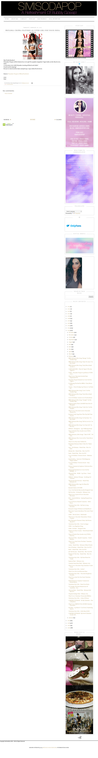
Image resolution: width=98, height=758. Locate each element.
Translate (76, 213)
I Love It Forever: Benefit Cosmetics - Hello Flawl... (80, 502)
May (70, 349)
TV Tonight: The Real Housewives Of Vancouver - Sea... (78, 587)
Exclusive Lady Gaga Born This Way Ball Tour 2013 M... (80, 415)
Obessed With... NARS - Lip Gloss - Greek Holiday (80, 474)
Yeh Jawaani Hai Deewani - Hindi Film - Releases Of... (79, 481)
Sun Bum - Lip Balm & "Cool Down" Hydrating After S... (81, 608)
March (70, 354)
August (71, 342)
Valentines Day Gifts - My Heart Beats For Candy (79, 558)
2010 (68, 625)
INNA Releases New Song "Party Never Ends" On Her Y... (80, 366)
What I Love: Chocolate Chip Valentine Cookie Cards (81, 566)
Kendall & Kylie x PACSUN (75, 488)
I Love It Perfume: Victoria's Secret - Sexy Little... (79, 463)
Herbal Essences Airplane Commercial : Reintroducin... (79, 581)
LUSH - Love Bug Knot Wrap (76, 526)
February (71, 356)
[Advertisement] (32, 106)
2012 (68, 621)
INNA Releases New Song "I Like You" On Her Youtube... (80, 407)
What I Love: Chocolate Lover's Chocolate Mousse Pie (79, 411)
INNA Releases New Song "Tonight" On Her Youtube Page (80, 400)
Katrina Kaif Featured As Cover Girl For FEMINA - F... (79, 470)
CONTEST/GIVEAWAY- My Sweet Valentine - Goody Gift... (80, 614)
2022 (68, 309)
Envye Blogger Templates (50, 747)
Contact (23, 19)
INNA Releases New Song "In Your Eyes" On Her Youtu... (80, 418)
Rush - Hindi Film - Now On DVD (77, 453)
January (71, 618)
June (70, 347)
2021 (68, 311)
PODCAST (32, 19)
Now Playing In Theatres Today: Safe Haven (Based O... (80, 521)
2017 (68, 321)
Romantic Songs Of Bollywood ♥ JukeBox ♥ (80, 509)
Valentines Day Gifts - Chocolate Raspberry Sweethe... (80, 574)
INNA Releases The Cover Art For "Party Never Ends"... (81, 438)
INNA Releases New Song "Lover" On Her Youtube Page (79, 391)
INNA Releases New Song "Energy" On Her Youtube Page (80, 359)
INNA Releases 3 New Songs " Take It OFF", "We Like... (81, 435)
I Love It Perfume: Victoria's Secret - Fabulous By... (80, 456)
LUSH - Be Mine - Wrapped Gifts (77, 528)
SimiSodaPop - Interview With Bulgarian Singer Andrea (79, 459)
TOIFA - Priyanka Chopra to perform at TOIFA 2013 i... (81, 373)
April (70, 351)
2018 (68, 318)
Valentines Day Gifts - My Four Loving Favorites (79, 506)
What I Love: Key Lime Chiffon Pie (77, 442)
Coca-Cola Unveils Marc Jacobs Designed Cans (81, 490)
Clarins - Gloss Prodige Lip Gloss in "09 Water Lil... (81, 387)
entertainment (10, 84)
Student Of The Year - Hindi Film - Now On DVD (80, 554)
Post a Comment (8, 93)
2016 (68, 323)
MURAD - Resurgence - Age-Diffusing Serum (80, 429)
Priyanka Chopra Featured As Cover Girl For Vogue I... (80, 380)
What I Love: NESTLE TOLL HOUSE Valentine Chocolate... (80, 604)
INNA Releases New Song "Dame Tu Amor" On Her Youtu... (81, 362)
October (71, 337)
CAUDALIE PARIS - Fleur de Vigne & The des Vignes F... (80, 369)
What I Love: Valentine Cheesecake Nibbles (80, 596)
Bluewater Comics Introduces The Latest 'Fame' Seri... (81, 511)
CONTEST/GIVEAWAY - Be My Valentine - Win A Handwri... (81, 601)
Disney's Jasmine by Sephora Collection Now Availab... (80, 467)
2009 (68, 628)
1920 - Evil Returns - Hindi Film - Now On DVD (80, 448)
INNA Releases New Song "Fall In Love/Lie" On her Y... (81, 422)
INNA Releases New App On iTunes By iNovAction (79, 485)
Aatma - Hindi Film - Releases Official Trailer (80, 545)
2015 (68, 325)
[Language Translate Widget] (74, 211)
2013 (68, 330)
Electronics (42, 19)
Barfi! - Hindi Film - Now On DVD (77, 549)
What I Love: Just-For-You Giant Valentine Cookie (79, 577)
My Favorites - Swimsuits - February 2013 (79, 492)
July (70, 344)
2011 (68, 623)
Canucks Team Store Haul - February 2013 (79, 563)
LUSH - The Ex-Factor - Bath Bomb (77, 514)
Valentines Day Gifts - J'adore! (77, 569)
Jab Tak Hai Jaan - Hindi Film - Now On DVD (80, 552)
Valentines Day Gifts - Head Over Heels (79, 584)
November (71, 335)
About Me (14, 19)
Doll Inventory (54, 19)
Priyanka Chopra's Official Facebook (18, 74)
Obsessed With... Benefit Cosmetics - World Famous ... (80, 538)
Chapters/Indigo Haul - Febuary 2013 (78, 594)
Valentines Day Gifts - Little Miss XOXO (79, 611)
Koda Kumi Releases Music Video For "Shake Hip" (80, 444)
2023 (68, 306)
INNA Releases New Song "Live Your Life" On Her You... (80, 425)
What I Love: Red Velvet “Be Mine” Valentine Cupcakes (80, 542)
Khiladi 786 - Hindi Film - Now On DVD (79, 451)
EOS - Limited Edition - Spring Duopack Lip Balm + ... (80, 498)
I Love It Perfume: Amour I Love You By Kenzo (80, 398)
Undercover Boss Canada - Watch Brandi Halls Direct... (81, 531)
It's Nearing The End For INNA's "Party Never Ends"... (80, 384)
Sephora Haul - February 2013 (76, 561)
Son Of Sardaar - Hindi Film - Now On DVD (80, 547)
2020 (68, 314)
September (72, 339)
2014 (68, 328)
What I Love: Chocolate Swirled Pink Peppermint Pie (78, 377)
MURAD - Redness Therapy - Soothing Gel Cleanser (80, 477)
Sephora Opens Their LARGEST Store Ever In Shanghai (80, 404)
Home (7, 19)
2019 (68, 316)
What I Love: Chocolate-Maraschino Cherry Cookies (80, 517)
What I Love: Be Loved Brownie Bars (78, 571)
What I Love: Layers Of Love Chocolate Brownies (79, 495)
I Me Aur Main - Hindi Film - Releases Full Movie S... (80, 591)
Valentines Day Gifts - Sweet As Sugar (78, 524)
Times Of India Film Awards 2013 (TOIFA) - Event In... (80, 431)
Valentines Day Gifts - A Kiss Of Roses (79, 598)
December (71, 332)
